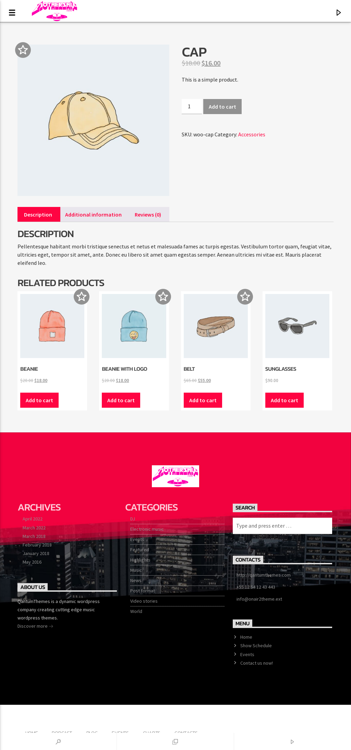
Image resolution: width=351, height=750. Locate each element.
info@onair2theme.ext (259, 599)
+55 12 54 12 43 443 (256, 587)
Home (246, 637)
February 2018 (37, 545)
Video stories (144, 601)
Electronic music (147, 529)
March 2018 (34, 536)
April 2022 (33, 519)
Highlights (140, 560)
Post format (142, 591)
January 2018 (36, 553)
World (136, 611)
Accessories (251, 134)
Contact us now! (256, 663)
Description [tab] (38, 214)
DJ (132, 519)
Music (136, 570)
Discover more (35, 626)
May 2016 (32, 562)
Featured (139, 549)
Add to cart (222, 106)
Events (137, 539)
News (136, 580)
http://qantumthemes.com (264, 575)
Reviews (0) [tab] (148, 214)
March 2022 (34, 528)
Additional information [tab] (93, 214)
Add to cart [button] (39, 400)
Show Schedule (256, 645)
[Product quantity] (192, 106)
